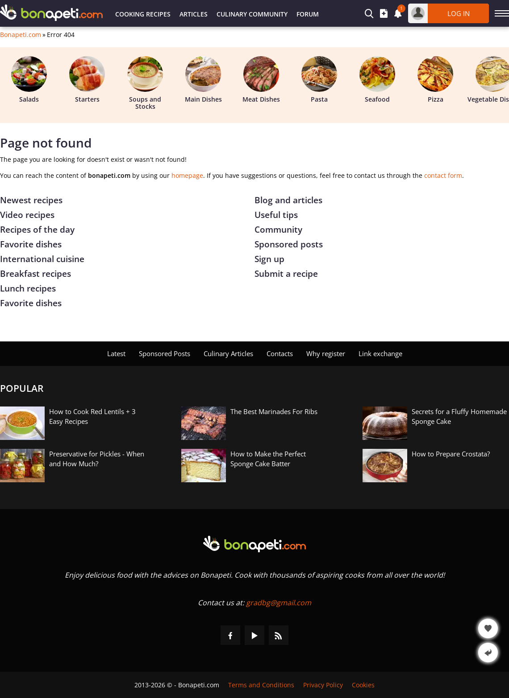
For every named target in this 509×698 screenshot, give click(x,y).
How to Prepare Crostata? (451, 453)
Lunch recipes (28, 288)
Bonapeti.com (20, 34)
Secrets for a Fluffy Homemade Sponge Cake (459, 416)
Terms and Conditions (261, 685)
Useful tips (276, 215)
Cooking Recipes (143, 14)
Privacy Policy (323, 685)
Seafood (377, 79)
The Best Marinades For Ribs (273, 411)
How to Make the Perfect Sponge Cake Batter (268, 458)
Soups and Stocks (145, 83)
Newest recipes (31, 200)
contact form (443, 175)
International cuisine (42, 259)
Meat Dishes (261, 79)
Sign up (269, 259)
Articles (193, 14)
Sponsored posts (288, 244)
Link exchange (380, 353)
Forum (307, 14)
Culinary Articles (228, 353)
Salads (29, 79)
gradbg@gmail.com (278, 603)
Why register (325, 353)
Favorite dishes (31, 244)
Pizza (435, 79)
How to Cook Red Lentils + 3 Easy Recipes (92, 416)
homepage (187, 175)
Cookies (363, 685)
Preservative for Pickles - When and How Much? (96, 458)
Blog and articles (288, 200)
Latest (116, 353)
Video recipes (27, 215)
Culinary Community (252, 14)
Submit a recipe (286, 273)
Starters (87, 79)
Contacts (280, 353)
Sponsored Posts (164, 353)
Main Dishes (203, 79)
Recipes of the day (37, 229)
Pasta (319, 79)
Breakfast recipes (35, 273)
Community (278, 229)
